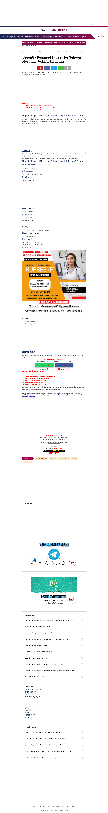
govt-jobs (28, 693)
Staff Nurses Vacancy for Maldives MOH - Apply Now (43, 758)
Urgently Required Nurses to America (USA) (38, 652)
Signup (27, 717)
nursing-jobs (55, 51)
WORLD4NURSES (53, 30)
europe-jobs (29, 691)
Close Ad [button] (92, 24)
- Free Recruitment (43, 374)
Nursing (49, 51)
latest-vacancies (43, 51)
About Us (28, 709)
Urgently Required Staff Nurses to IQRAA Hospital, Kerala (44, 732)
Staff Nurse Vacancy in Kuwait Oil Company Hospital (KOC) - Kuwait (48, 751)
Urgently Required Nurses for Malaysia (37, 645)
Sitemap (27, 712)
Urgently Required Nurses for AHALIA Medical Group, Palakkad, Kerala (46, 639)
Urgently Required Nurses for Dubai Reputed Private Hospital (44, 664)
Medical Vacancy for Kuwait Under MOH (23, 42)
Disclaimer (68, 37)
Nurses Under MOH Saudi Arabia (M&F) (37, 378)
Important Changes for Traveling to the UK (52, 42)
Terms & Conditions (31, 714)
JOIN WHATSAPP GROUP (44, 365)
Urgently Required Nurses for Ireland (36, 658)
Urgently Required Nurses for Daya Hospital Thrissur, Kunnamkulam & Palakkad (50, 671)
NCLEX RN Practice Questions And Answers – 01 (40, 106)
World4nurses (58, 448)
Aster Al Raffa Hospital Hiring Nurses (36, 677)
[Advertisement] (54, 13)
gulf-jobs (37, 51)
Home (23, 51)
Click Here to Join (64, 369)
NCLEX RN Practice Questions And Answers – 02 (40, 108)
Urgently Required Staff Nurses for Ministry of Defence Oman (45, 739)
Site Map (76, 37)
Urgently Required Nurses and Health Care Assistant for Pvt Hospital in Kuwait (49, 620)
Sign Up (83, 37)
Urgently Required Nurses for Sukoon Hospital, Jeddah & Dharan (51, 59)
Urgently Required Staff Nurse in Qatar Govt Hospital (43, 745)
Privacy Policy (29, 711)
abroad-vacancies (30, 51)
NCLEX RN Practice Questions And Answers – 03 (40, 110)
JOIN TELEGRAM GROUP (64, 365)
